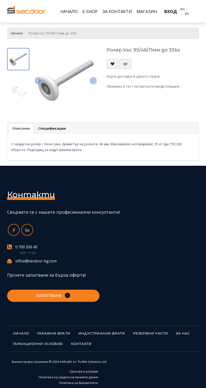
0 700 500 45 (22, 247)
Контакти (81, 344)
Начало (17, 33)
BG (182, 9)
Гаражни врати (53, 333)
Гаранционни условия (38, 344)
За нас (183, 333)
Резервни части (150, 333)
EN (187, 13)
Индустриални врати (101, 333)
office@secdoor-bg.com (32, 261)
